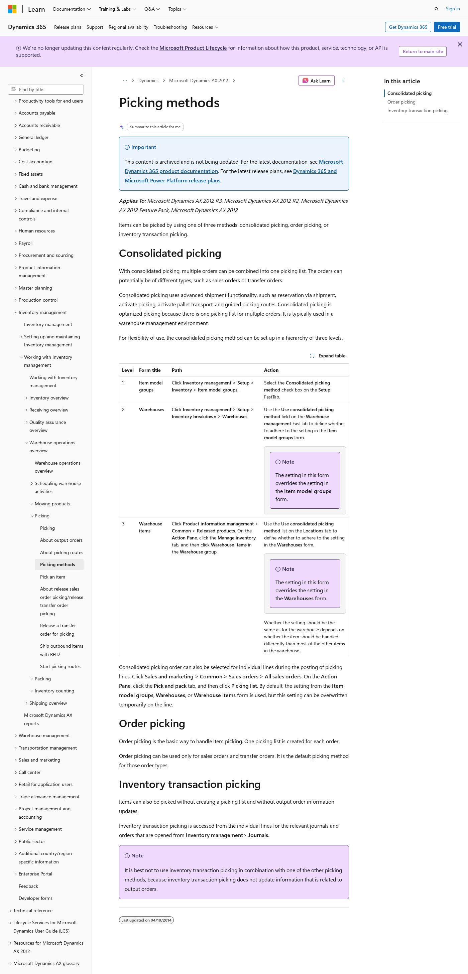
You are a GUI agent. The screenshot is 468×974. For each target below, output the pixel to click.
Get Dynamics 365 (408, 27)
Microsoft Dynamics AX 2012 (198, 80)
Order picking (401, 102)
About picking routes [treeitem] (61, 534)
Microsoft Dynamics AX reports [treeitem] (48, 700)
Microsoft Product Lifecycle (193, 47)
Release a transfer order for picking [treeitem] (58, 611)
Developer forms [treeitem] (35, 879)
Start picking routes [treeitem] (60, 648)
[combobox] (46, 89)
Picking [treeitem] (47, 509)
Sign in (453, 8)
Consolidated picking (409, 93)
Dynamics (148, 80)
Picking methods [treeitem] (57, 546)
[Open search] (436, 9)
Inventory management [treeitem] (48, 306)
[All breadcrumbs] (125, 80)
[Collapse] (82, 75)
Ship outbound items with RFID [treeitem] (61, 631)
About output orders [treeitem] (61, 521)
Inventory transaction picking (417, 110)
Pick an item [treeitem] (52, 558)
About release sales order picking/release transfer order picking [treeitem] (61, 582)
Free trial (447, 27)
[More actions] (343, 80)
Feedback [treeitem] (28, 867)
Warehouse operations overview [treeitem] (58, 448)
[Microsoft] (12, 9)
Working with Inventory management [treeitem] (53, 363)
